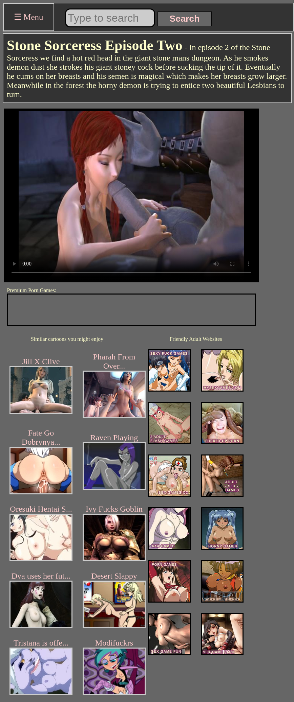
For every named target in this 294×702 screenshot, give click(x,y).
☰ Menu (28, 17)
